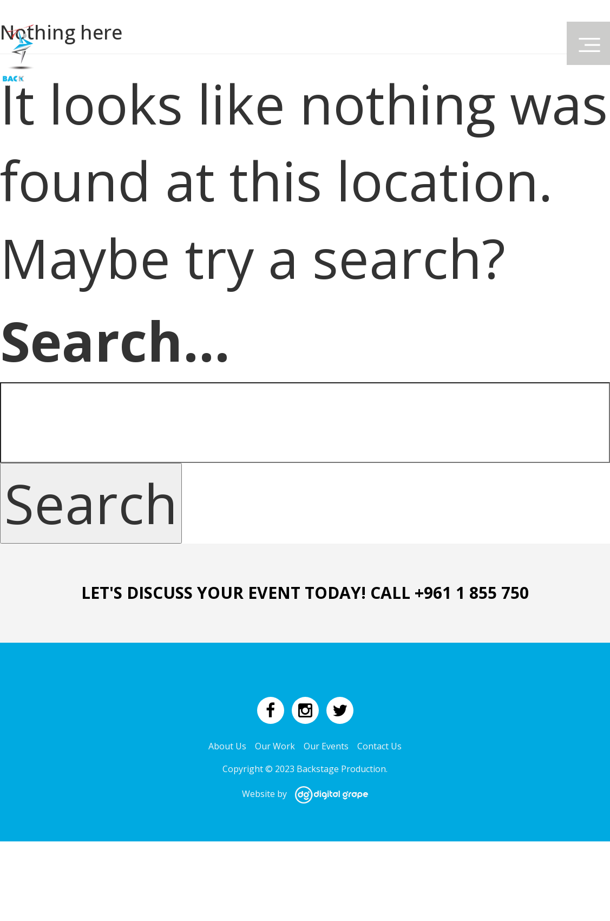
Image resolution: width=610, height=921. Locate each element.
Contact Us (379, 746)
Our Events (326, 746)
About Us (227, 746)
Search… (115, 340)
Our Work (275, 746)
